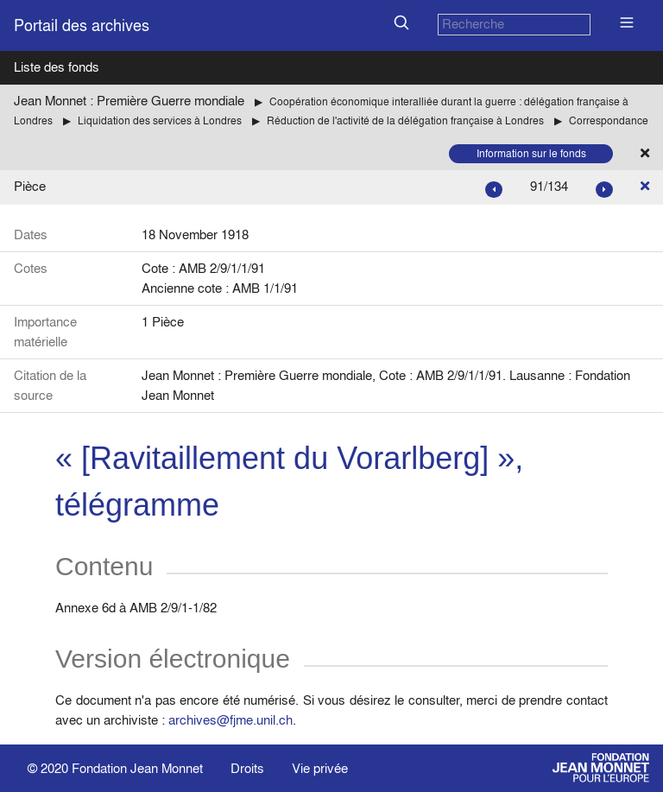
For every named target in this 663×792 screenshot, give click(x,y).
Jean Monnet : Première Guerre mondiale (129, 101)
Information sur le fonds (531, 153)
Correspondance (608, 120)
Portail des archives (81, 25)
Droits (247, 768)
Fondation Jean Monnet (137, 768)
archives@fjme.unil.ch (230, 720)
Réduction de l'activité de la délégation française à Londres (405, 120)
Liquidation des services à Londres (160, 120)
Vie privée (320, 768)
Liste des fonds (56, 67)
